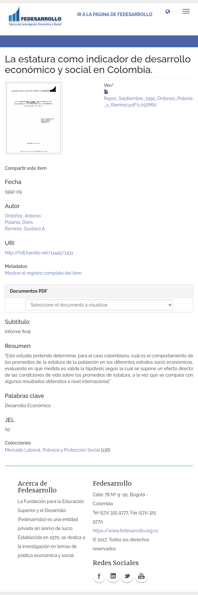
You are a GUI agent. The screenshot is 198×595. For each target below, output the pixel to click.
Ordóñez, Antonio (23, 215)
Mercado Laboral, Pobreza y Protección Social (52, 450)
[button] (168, 11)
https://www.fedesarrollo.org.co (125, 530)
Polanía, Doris (19, 222)
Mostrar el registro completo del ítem (43, 273)
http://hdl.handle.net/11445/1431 (39, 252)
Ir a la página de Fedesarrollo (114, 14)
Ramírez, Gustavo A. (25, 228)
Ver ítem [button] (20, 41)
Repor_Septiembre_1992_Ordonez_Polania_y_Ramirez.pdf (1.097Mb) (148, 98)
